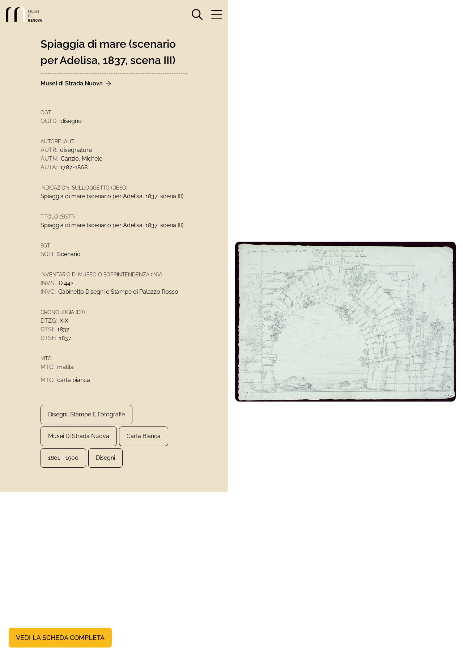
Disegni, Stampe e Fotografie (86, 414)
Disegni (105, 457)
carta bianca (144, 436)
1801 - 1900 (63, 457)
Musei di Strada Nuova (78, 436)
